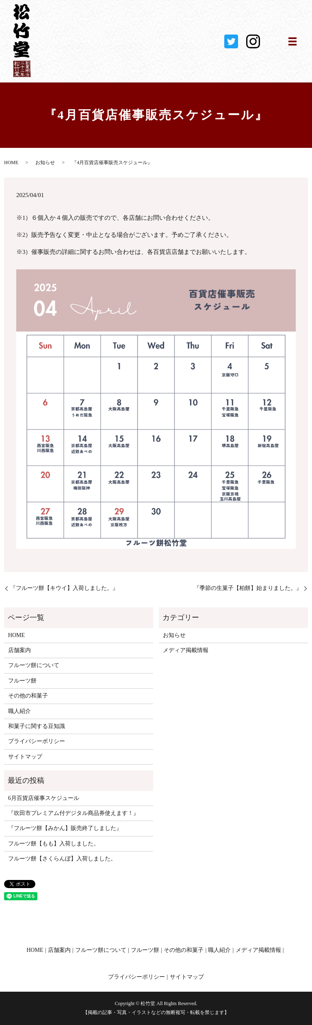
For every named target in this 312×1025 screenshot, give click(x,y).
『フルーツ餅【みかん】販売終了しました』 (65, 828)
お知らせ (45, 162)
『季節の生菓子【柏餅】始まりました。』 (248, 588)
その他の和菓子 (28, 696)
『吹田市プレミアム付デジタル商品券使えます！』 (73, 813)
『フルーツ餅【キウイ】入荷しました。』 (64, 588)
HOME (11, 162)
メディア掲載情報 (185, 650)
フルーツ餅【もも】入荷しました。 (53, 844)
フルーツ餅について (33, 665)
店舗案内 (19, 650)
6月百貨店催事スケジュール (43, 798)
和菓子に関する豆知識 (36, 726)
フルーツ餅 (22, 681)
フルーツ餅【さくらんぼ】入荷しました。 (62, 859)
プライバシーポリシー (36, 741)
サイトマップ (25, 757)
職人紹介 (19, 711)
